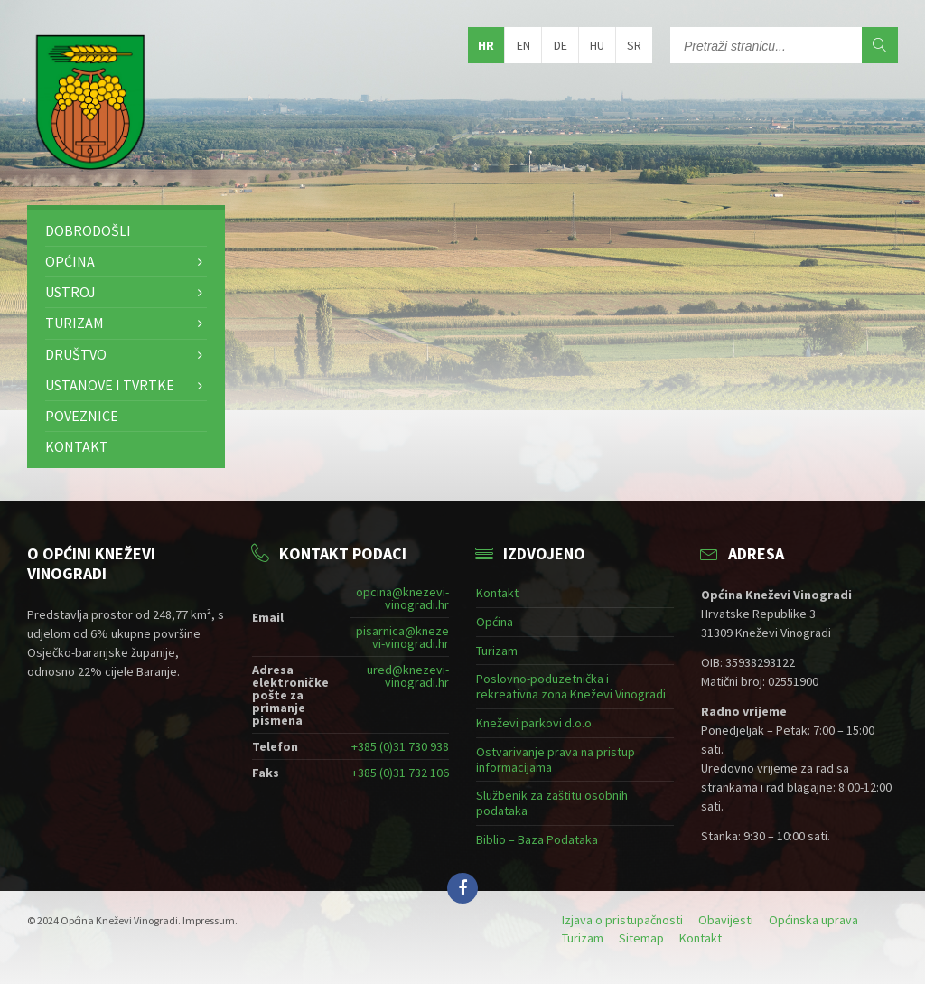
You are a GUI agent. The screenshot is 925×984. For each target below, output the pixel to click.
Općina (70, 261)
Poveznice (81, 416)
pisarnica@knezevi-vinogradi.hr (402, 637)
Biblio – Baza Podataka (537, 839)
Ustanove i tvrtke (109, 385)
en (523, 45)
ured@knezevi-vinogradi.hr (408, 675)
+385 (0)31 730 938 (400, 746)
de (560, 45)
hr (486, 45)
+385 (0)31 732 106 (400, 772)
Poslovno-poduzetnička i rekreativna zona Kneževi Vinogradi (571, 686)
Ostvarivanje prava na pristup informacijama (555, 759)
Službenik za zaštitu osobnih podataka (552, 803)
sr (634, 45)
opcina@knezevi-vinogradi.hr (402, 598)
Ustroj (70, 292)
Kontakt (76, 446)
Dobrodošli (88, 230)
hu (597, 45)
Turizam (74, 323)
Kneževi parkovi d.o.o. (535, 723)
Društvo (76, 354)
